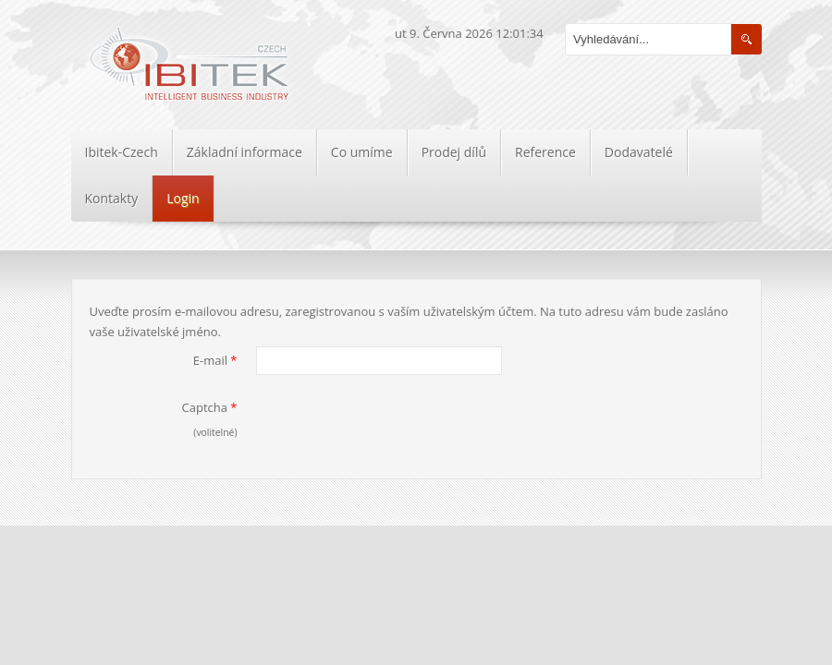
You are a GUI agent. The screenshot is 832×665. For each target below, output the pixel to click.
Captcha (210, 407)
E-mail (215, 360)
